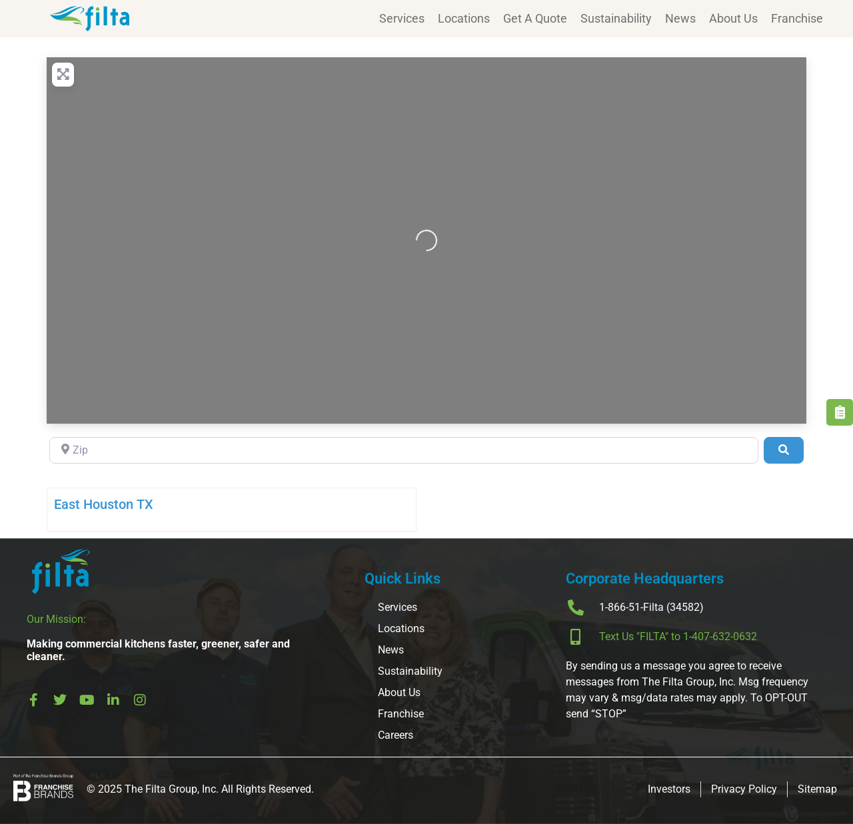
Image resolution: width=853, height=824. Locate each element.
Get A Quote (535, 18)
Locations (464, 18)
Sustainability (616, 18)
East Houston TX (103, 504)
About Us (733, 18)
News (680, 18)
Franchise (797, 18)
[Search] (784, 450)
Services (402, 18)
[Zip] (403, 450)
